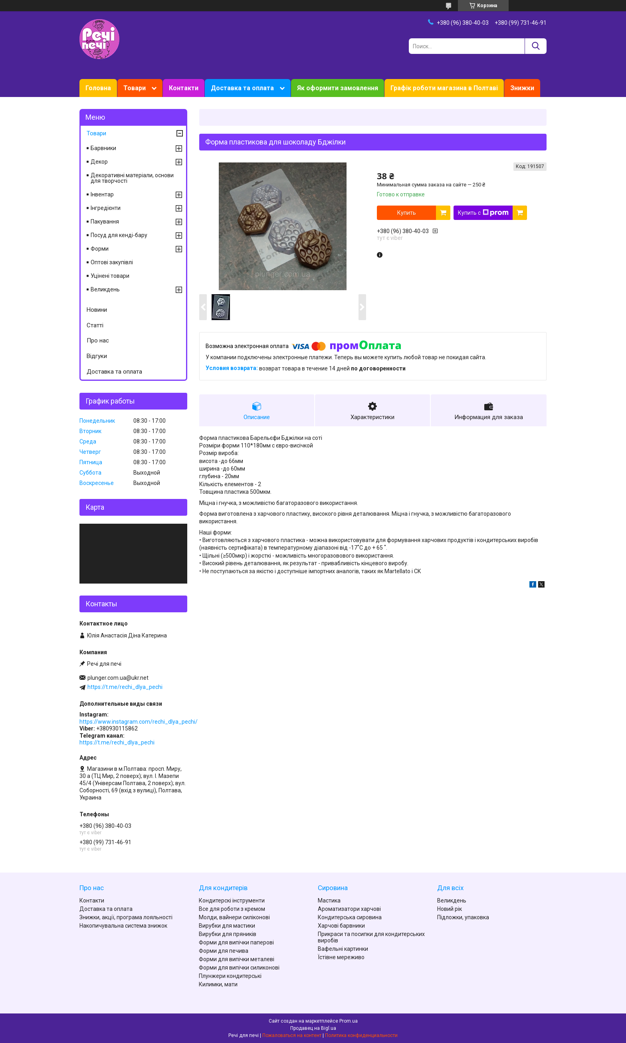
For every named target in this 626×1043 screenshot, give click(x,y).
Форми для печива (223, 951)
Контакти (183, 88)
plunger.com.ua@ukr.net (118, 678)
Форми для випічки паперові (236, 942)
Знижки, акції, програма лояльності (125, 917)
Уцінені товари (110, 276)
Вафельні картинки (343, 949)
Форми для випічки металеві (236, 959)
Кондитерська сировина (350, 917)
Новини (97, 309)
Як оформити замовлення (337, 88)
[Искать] (536, 46)
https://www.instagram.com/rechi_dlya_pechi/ (138, 721)
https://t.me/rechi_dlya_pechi (124, 687)
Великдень (105, 289)
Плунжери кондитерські (230, 976)
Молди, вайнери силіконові (234, 917)
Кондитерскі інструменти (232, 900)
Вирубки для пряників (227, 934)
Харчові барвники (341, 925)
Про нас (98, 340)
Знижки (522, 88)
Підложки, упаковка (463, 917)
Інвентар (102, 194)
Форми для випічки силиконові (239, 967)
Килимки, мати (218, 984)
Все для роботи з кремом (232, 909)
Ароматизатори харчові (349, 909)
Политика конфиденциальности (361, 1035)
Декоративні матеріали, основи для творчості (132, 178)
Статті (95, 325)
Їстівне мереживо (341, 957)
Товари (134, 88)
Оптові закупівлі (112, 262)
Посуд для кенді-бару (119, 235)
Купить (406, 213)
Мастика (329, 900)
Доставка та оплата (242, 88)
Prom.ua (348, 1021)
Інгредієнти (106, 208)
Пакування (105, 221)
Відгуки (97, 356)
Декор (99, 161)
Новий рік (449, 909)
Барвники (103, 148)
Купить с (483, 212)
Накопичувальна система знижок (123, 925)
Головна (98, 88)
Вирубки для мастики (227, 925)
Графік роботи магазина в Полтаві (444, 88)
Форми (100, 248)
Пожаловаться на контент (291, 1035)
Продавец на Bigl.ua (313, 1028)
